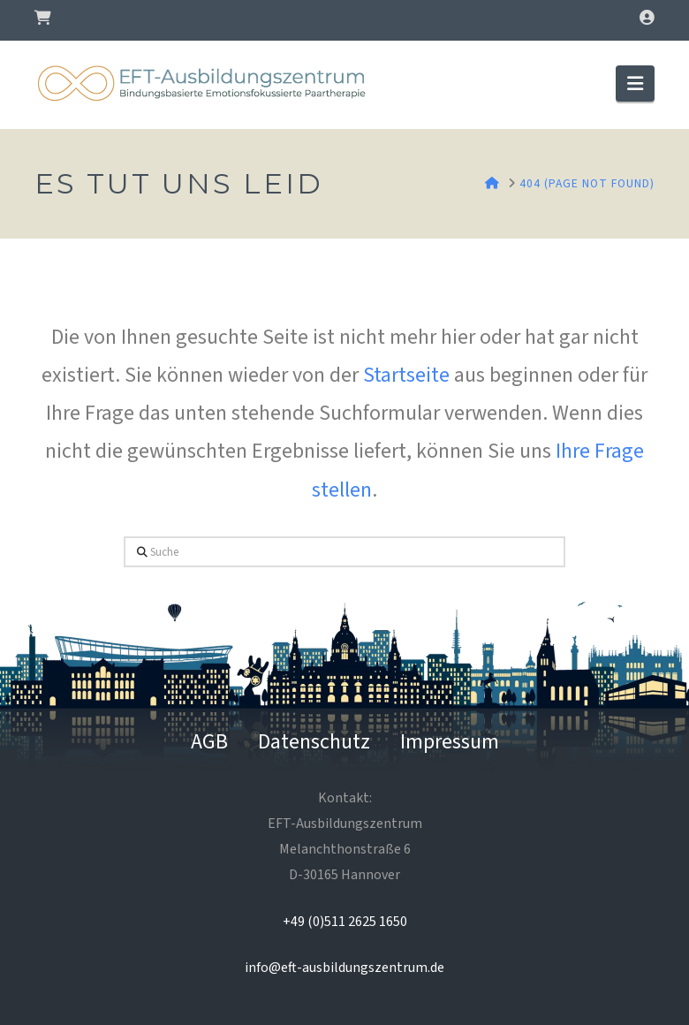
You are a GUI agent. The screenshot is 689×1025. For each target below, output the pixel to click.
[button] (635, 83)
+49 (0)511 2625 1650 (345, 921)
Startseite (406, 375)
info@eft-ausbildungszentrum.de (344, 967)
